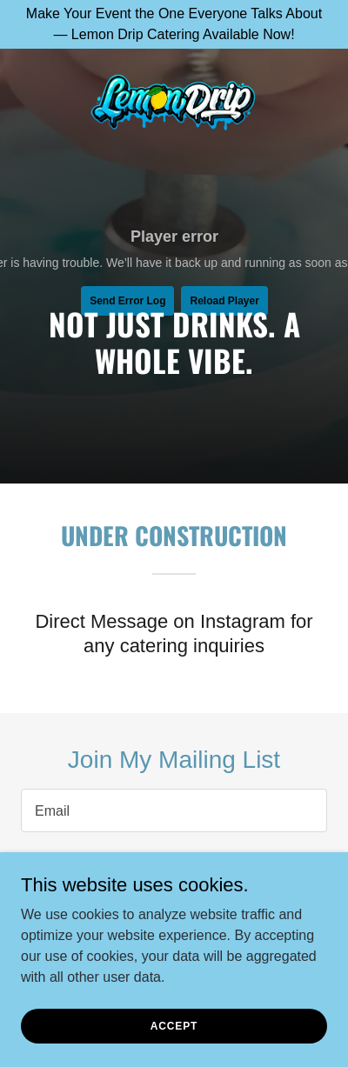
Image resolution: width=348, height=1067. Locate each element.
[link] (174, 103)
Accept (174, 1025)
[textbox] (174, 810)
